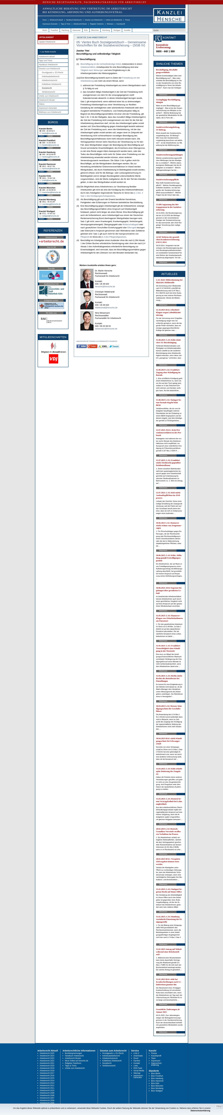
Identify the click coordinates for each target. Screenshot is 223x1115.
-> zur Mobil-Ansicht (47, 52)
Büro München (157, 1086)
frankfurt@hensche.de (50, 145)
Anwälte (127, 30)
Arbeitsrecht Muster (80, 24)
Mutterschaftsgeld (131, 224)
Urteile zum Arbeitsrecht (114, 20)
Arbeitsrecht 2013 (47, 1083)
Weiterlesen (163, 95)
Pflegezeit (85, 237)
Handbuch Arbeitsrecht (74, 20)
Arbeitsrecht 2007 (47, 1098)
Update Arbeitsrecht (47, 42)
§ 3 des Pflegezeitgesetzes (114, 237)
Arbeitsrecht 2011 (47, 1088)
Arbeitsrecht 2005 (47, 1103)
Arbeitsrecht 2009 (47, 1093)
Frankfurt (54, 30)
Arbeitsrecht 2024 (47, 1056)
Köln (86, 30)
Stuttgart (116, 30)
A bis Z (136, 1053)
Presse (127, 20)
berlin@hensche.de (49, 133)
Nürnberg (106, 30)
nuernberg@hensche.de (51, 204)
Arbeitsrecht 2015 (47, 1078)
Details (50, 136)
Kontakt (136, 1063)
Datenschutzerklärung (200, 1111)
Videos (41, 104)
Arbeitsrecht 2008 (47, 1095)
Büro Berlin (155, 1073)
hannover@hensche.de (51, 168)
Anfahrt (41, 136)
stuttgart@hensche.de (50, 216)
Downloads (138, 1056)
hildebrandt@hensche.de (106, 307)
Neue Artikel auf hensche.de (76, 1061)
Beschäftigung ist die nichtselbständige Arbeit (101, 64)
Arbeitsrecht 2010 (47, 1090)
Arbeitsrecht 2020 (47, 1066)
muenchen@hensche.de (51, 192)
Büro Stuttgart (157, 1091)
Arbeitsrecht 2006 (47, 1100)
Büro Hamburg (157, 1078)
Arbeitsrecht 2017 (47, 1073)
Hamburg (65, 30)
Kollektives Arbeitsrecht (51, 84)
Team (153, 1058)
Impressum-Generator (50, 24)
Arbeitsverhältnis (88, 67)
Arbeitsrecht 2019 (47, 1068)
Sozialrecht (47, 88)
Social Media (138, 1071)
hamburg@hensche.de (50, 157)
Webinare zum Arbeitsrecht (50, 112)
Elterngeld (131, 227)
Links (135, 1066)
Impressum (155, 1061)
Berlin (45, 30)
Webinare (110, 24)
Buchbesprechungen (73, 1053)
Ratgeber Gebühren (97, 24)
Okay (218, 1106)
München (95, 30)
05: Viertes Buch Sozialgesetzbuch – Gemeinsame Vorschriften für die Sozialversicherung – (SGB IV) (111, 43)
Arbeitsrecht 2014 (47, 1080)
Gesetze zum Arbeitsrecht (94, 20)
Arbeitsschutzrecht (49, 80)
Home (45, 20)
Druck (135, 1058)
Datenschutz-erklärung (156, 1064)
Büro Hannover (157, 1081)
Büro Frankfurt (157, 1076)
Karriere (136, 1061)
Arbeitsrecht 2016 (47, 1076)
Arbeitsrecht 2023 (47, 1058)
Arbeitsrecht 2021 (47, 1063)
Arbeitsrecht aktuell (56, 20)
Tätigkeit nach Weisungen (92, 70)
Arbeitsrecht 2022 (47, 1061)
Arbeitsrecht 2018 (47, 1071)
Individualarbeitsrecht (50, 76)
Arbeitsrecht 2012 (47, 1085)
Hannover (77, 30)
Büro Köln (155, 1083)
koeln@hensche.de (49, 180)
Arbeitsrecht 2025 (47, 1053)
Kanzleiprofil (120, 24)
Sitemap (136, 1073)
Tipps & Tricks (65, 24)
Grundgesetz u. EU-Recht (52, 72)
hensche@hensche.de (105, 286)
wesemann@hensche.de (106, 329)
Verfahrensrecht (48, 92)
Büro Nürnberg (157, 1088)
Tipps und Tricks (45, 61)
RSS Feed (137, 1068)
